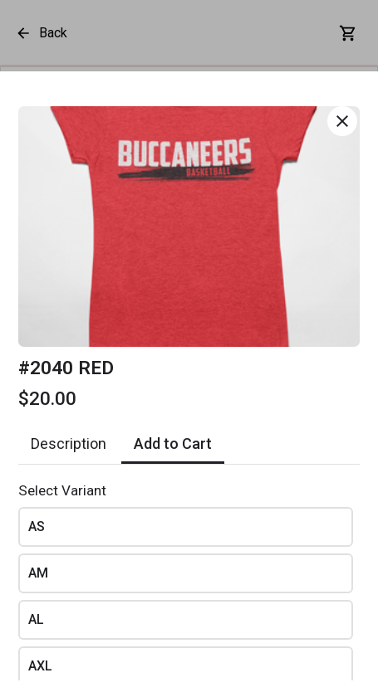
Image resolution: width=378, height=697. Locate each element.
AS (36, 526)
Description (68, 443)
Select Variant (62, 490)
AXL (40, 666)
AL (36, 619)
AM (38, 573)
